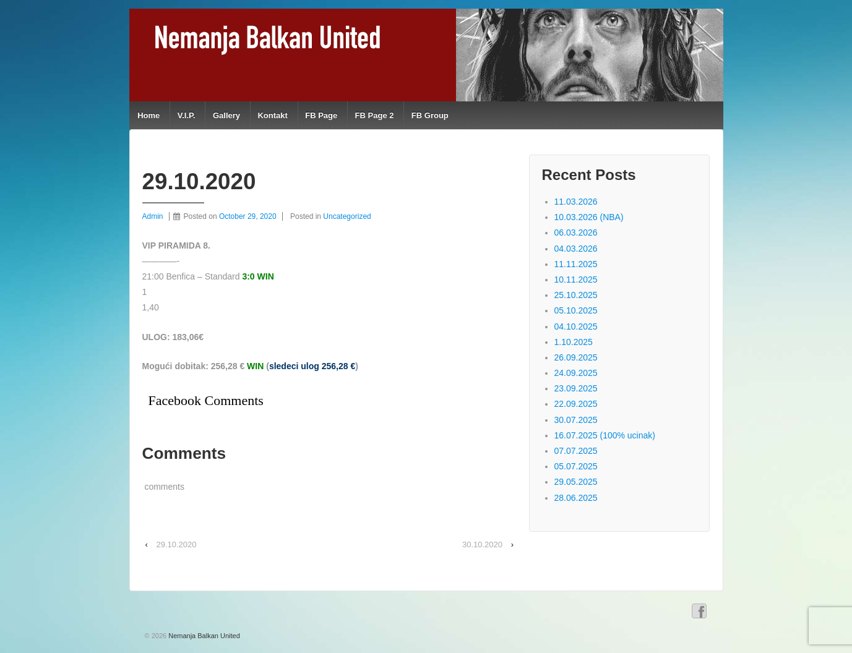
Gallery (226, 115)
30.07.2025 (576, 420)
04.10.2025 (576, 326)
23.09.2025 (576, 388)
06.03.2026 (576, 232)
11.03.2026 (576, 202)
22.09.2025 (576, 404)
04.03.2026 (576, 249)
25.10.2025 (576, 295)
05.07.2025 (576, 466)
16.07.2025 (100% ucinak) (604, 435)
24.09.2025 (576, 373)
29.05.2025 (576, 482)
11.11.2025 (576, 264)
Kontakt (272, 115)
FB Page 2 (374, 115)
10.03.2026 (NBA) (589, 217)
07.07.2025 (576, 451)
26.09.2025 (576, 357)
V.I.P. (187, 115)
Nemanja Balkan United (203, 635)
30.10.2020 (482, 544)
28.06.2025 (576, 498)
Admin (152, 216)
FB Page (321, 115)
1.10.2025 (573, 342)
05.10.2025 (576, 310)
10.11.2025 (576, 279)
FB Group (430, 115)
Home (148, 115)
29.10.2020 (176, 544)
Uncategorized (347, 216)
